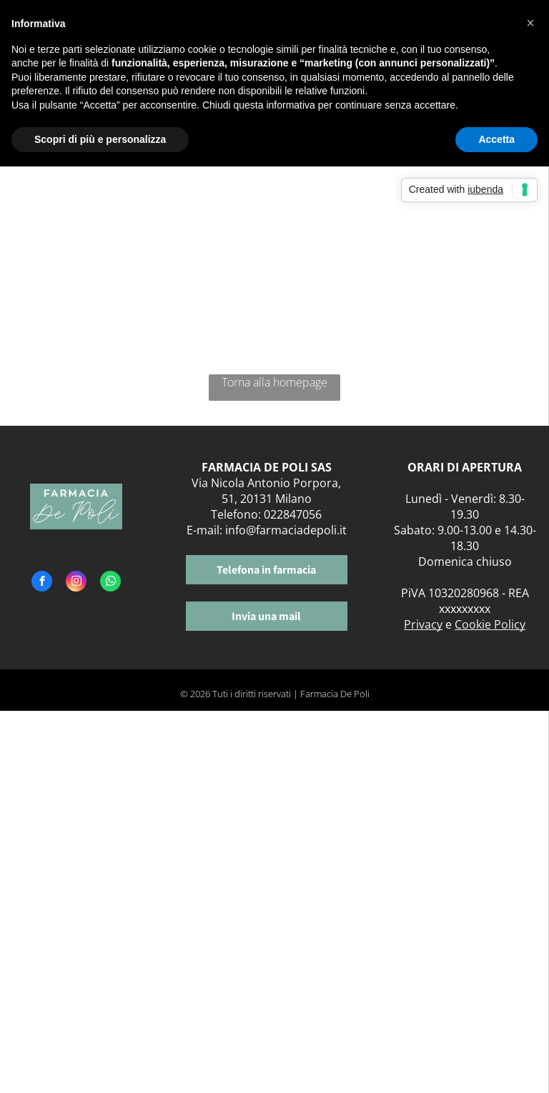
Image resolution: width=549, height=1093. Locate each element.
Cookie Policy (490, 624)
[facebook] (41, 583)
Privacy (423, 624)
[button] (530, 22)
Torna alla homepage (274, 382)
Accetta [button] (496, 139)
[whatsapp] (110, 583)
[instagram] (76, 583)
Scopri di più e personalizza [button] (100, 139)
